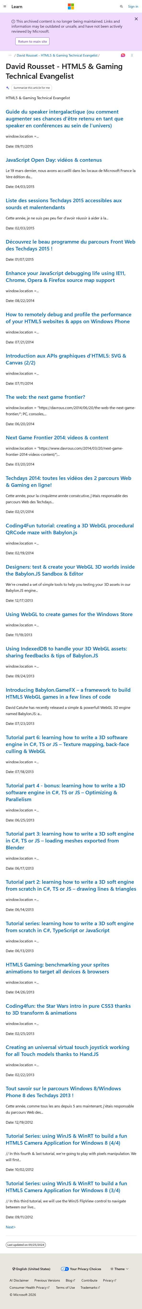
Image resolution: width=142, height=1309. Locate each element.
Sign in (133, 6)
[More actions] (132, 55)
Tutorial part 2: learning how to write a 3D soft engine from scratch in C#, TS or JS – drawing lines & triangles (71, 885)
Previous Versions (47, 1280)
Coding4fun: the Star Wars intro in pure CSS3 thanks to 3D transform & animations (68, 1009)
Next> (11, 1226)
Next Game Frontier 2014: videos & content (57, 437)
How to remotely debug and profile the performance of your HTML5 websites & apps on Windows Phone (68, 318)
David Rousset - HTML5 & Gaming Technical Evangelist (57, 55)
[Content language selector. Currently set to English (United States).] (31, 1269)
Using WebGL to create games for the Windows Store (69, 614)
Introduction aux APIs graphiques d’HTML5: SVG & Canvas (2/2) (66, 359)
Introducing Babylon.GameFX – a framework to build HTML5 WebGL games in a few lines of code (68, 693)
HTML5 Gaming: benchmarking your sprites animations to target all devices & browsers (57, 968)
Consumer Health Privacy (28, 1287)
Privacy (108, 1280)
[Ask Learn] (123, 55)
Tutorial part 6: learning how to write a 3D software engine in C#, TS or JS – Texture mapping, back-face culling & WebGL (67, 743)
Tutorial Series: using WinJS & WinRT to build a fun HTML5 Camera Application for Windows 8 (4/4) (66, 1139)
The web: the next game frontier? (45, 396)
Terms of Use (65, 1287)
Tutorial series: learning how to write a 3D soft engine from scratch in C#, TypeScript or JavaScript (70, 926)
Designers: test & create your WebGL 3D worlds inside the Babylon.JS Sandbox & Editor (70, 570)
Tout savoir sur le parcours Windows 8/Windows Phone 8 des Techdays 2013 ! (63, 1092)
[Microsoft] (71, 6)
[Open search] (121, 6)
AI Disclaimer (19, 1280)
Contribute (89, 1280)
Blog (69, 1280)
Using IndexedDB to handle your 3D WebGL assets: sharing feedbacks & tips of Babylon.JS (66, 652)
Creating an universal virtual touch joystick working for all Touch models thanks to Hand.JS (67, 1050)
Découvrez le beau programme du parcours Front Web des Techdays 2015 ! (70, 245)
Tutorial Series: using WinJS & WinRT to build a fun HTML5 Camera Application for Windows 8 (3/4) (66, 1186)
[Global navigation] (5, 6)
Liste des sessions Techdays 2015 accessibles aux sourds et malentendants (64, 204)
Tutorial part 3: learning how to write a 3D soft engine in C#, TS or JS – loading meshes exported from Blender (70, 840)
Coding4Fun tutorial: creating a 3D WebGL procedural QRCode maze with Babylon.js (70, 529)
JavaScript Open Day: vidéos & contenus (54, 159)
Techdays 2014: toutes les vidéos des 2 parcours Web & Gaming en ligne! (68, 481)
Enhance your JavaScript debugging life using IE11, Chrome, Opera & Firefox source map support (66, 276)
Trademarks (89, 1287)
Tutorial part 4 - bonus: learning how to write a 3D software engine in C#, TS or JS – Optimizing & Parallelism (65, 792)
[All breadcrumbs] (10, 55)
